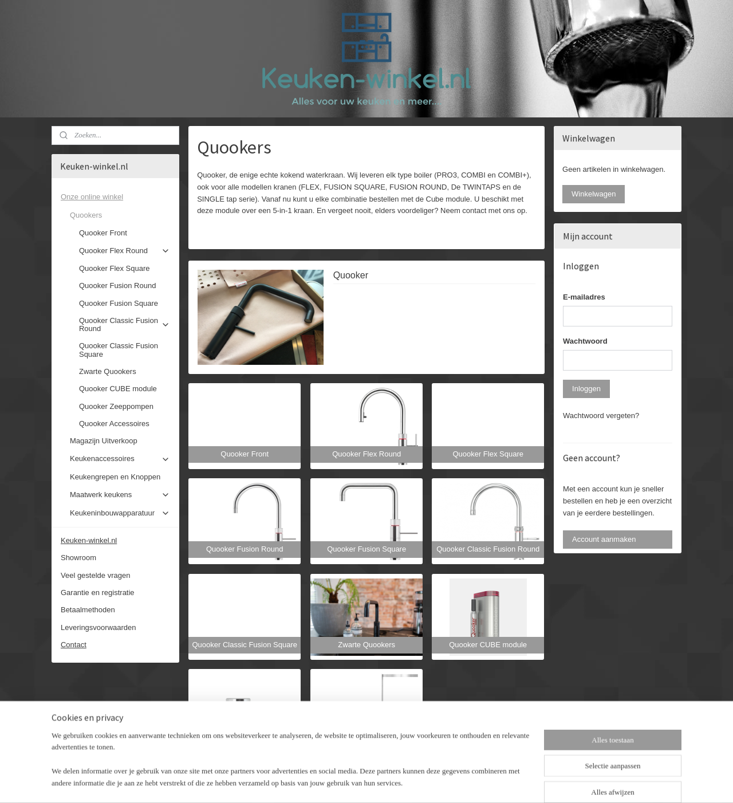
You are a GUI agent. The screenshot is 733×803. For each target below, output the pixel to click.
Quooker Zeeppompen (116, 406)
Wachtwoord (585, 341)
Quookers (120, 215)
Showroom (78, 557)
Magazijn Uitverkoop (103, 440)
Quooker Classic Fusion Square (118, 349)
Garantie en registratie (98, 592)
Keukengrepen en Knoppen (115, 477)
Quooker (350, 275)
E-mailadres (584, 297)
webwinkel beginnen (393, 781)
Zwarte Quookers (107, 371)
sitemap (336, 781)
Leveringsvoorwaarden (98, 627)
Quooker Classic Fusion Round (124, 324)
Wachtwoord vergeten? (601, 415)
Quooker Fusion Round (117, 285)
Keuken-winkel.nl (89, 540)
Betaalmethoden (88, 609)
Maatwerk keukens (120, 494)
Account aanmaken (604, 539)
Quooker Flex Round (124, 250)
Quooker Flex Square (114, 268)
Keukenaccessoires (120, 458)
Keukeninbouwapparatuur (120, 513)
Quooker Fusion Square (118, 303)
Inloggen (586, 388)
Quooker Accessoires (114, 423)
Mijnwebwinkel (482, 781)
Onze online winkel (115, 197)
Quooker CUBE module (118, 388)
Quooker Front (103, 233)
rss (356, 781)
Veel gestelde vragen (95, 575)
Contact (73, 644)
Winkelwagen (594, 194)
